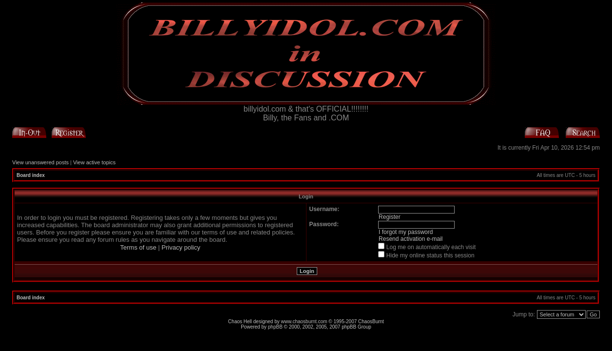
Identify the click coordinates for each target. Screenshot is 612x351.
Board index (31, 175)
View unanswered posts (40, 162)
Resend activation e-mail (410, 238)
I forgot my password (406, 232)
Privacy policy (181, 247)
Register (390, 217)
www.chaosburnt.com (304, 321)
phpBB (275, 327)
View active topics (94, 162)
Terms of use (138, 247)
